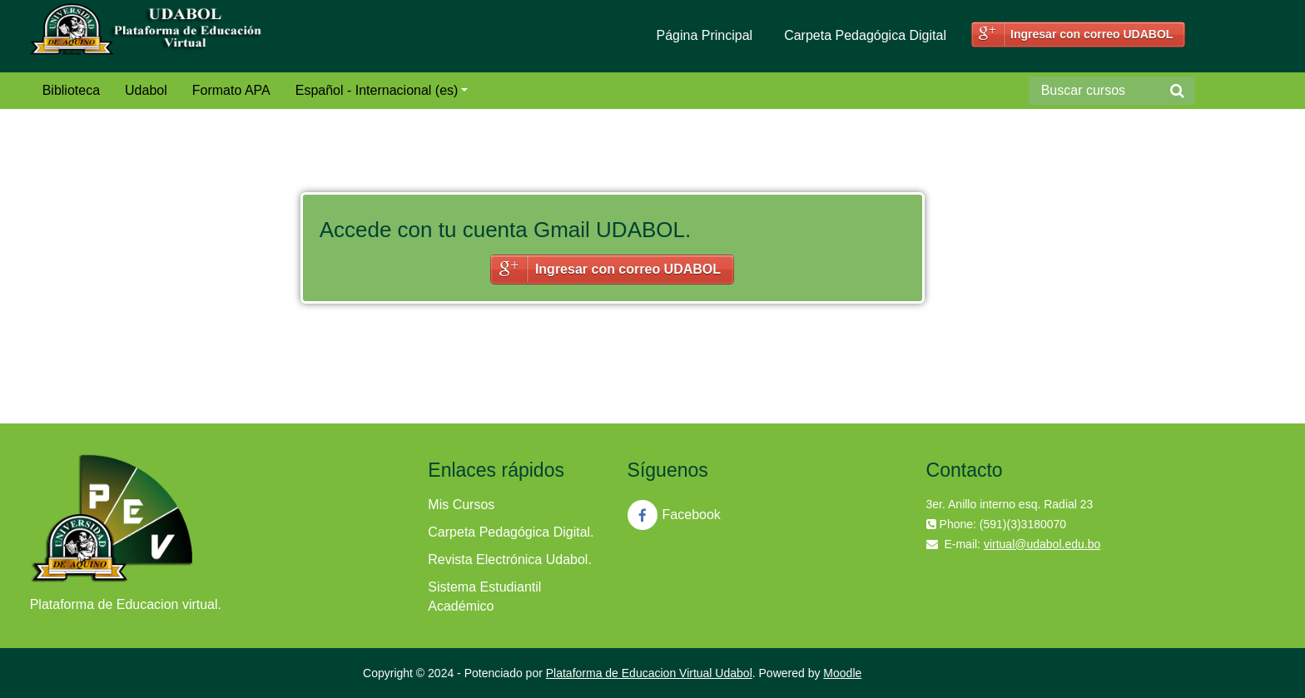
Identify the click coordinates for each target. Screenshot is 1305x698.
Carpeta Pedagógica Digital (865, 35)
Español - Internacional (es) (382, 90)
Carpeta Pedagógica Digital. (510, 532)
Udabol (146, 90)
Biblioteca (71, 90)
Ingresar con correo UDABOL (1091, 34)
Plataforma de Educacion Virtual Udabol (649, 673)
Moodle (842, 673)
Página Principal (705, 35)
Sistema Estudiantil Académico (484, 596)
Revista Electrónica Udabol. (510, 559)
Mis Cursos (461, 505)
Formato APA (231, 90)
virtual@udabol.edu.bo (1042, 544)
